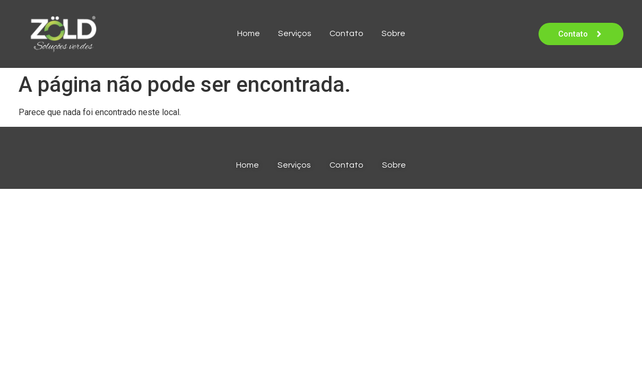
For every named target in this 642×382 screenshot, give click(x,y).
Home (248, 33)
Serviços (294, 33)
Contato (346, 33)
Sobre (393, 33)
